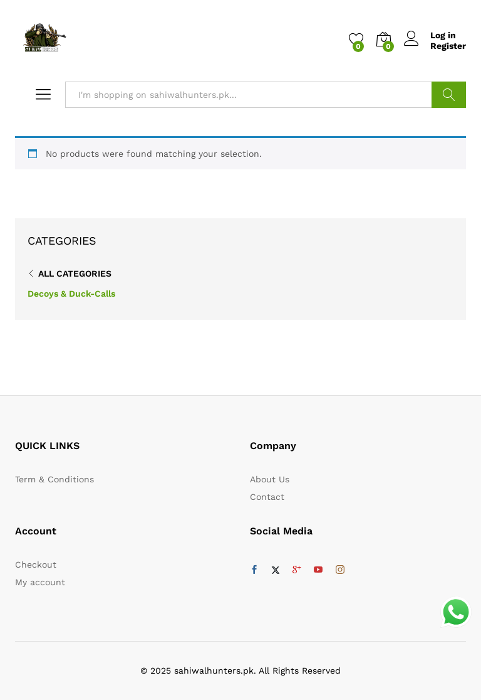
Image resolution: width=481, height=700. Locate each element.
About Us (269, 479)
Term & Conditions (54, 479)
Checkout (35, 564)
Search (449, 95)
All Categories (74, 273)
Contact (267, 497)
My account (40, 582)
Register (448, 46)
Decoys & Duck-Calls (71, 294)
